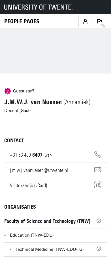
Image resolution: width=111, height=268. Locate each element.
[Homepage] (21, 21)
